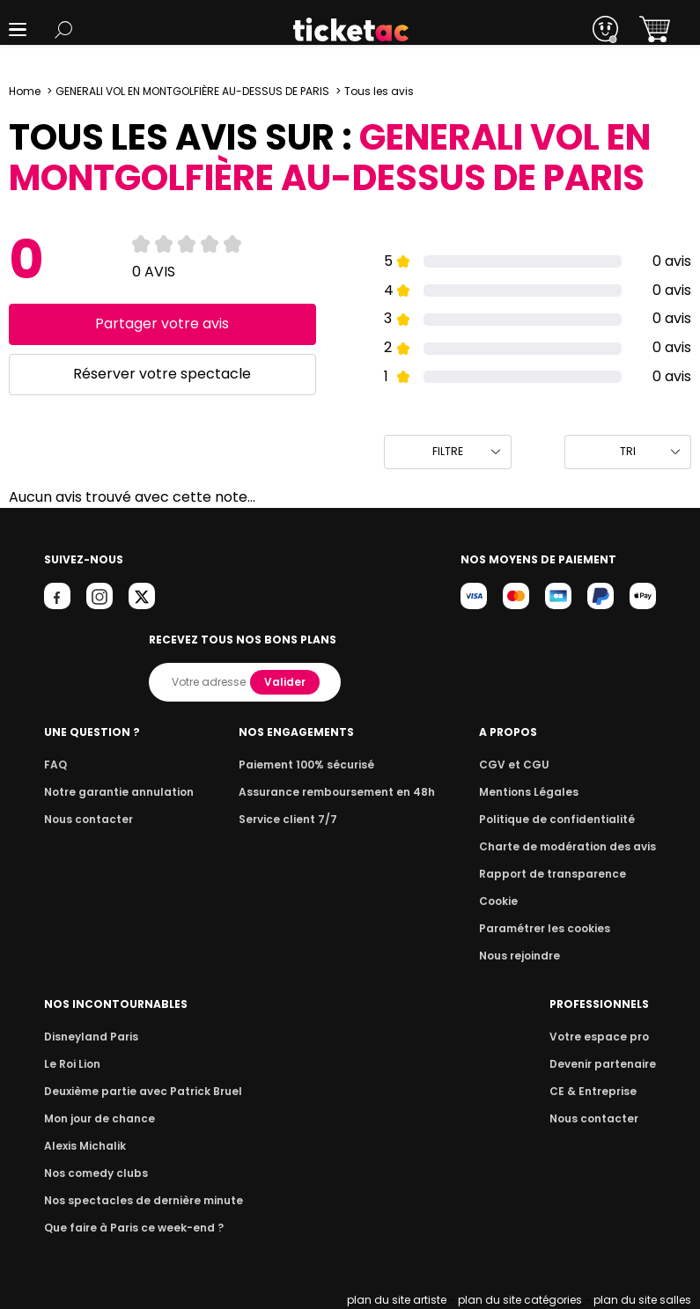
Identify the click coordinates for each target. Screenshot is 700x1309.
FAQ (54, 764)
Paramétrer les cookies (551, 928)
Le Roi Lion (71, 1063)
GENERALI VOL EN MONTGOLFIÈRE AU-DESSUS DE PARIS (192, 91)
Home (25, 91)
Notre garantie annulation (114, 791)
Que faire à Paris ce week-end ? (128, 1227)
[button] (17, 29)
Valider (287, 681)
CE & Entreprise (596, 1091)
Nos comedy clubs (93, 1173)
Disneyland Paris (89, 1036)
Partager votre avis (162, 323)
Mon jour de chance (97, 1118)
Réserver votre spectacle (162, 374)
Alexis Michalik (83, 1145)
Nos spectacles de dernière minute (137, 1200)
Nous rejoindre (529, 955)
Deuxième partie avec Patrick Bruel (138, 1091)
